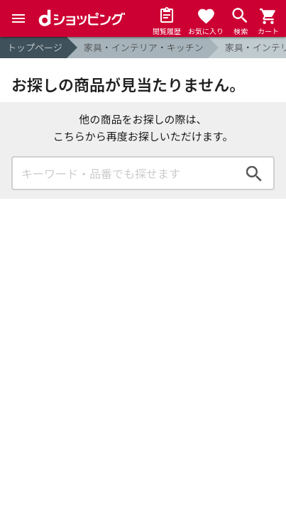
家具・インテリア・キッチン (144, 47)
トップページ (34, 47)
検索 (254, 173)
